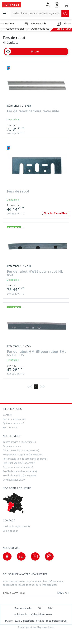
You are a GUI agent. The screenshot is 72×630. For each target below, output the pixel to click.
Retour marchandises (14, 419)
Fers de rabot (18, 191)
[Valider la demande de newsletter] (61, 593)
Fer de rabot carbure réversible (33, 111)
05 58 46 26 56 (11, 530)
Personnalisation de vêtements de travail (25, 459)
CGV (50, 608)
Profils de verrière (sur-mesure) (19, 475)
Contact (7, 415)
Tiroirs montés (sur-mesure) (18, 467)
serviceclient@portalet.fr (16, 526)
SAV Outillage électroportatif (19, 463)
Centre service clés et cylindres (19, 442)
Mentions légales (23, 608)
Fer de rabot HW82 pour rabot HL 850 (35, 273)
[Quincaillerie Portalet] (11, 5)
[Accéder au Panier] (66, 5)
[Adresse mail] (28, 593)
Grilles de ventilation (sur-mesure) (21, 450)
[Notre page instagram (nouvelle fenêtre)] (49, 556)
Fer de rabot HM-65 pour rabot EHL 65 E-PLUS (36, 353)
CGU (40, 608)
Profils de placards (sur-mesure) (20, 471)
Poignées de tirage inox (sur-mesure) (22, 454)
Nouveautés (35, 24)
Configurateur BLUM (14, 480)
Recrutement (10, 427)
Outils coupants (40, 28)
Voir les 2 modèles (55, 213)
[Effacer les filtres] (8, 51)
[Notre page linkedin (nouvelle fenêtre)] (21, 556)
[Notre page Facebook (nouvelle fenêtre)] (7, 556)
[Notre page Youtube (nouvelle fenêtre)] (35, 556)
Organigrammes (12, 446)
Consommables (15, 28)
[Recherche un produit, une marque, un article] (36, 13)
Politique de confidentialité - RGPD (33, 614)
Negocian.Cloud (46, 627)
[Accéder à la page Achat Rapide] (57, 4)
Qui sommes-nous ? (13, 423)
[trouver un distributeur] (36, 503)
